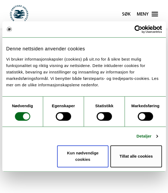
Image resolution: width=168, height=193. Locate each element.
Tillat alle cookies (136, 156)
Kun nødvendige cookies (83, 156)
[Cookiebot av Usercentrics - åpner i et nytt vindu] (138, 29)
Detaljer (144, 136)
